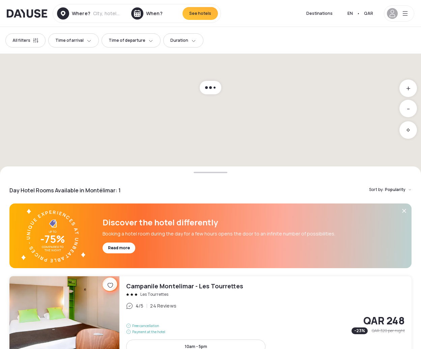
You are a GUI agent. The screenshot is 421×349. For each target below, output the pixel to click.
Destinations (319, 13)
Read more (119, 248)
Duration (183, 40)
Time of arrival (73, 40)
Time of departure (131, 40)
